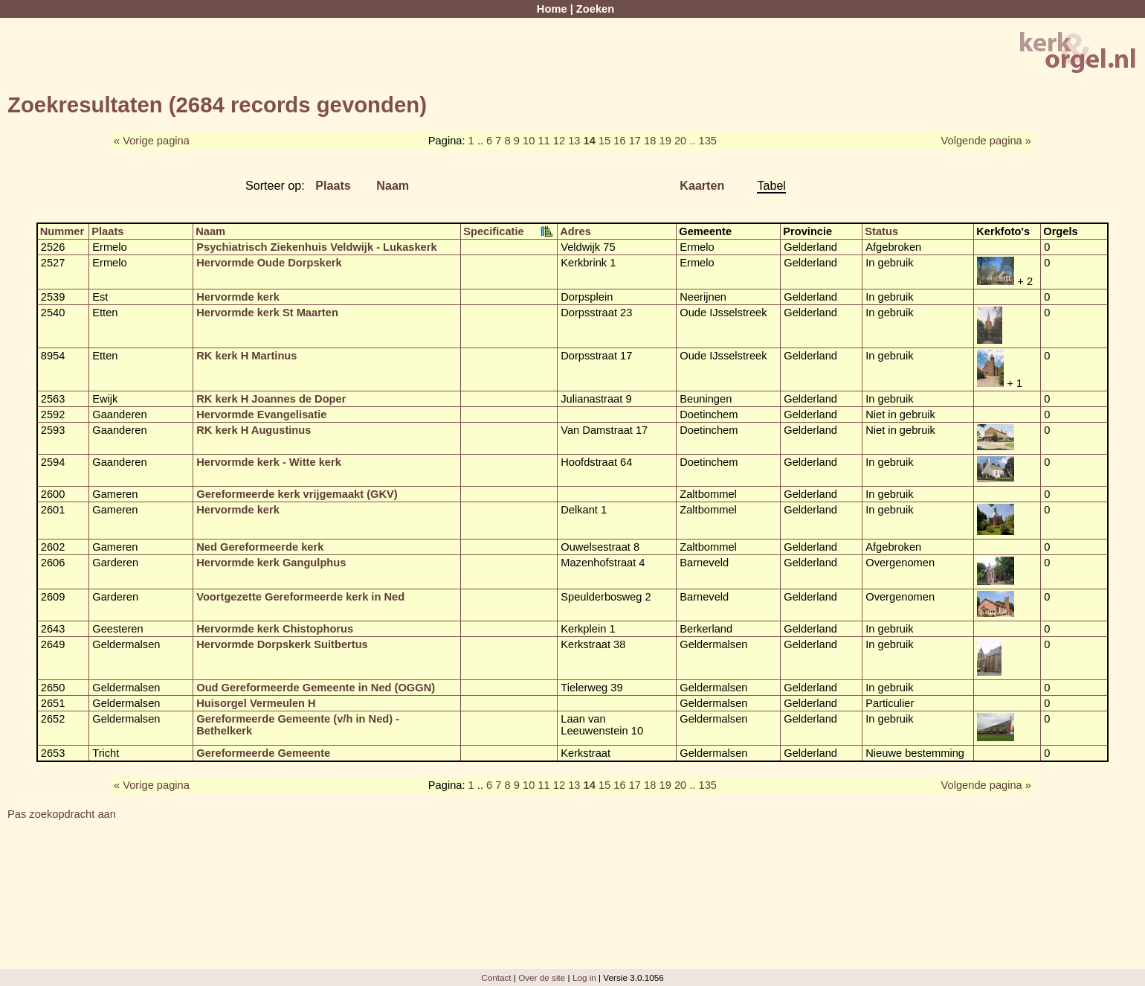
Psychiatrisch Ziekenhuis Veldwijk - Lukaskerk (316, 247)
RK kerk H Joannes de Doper (271, 399)
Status (881, 231)
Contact (496, 977)
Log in (584, 977)
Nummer (62, 231)
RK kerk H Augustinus (253, 430)
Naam (392, 185)
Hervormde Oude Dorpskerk (268, 263)
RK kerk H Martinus (246, 356)
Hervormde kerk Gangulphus (271, 563)
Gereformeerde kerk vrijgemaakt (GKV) (296, 494)
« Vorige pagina (152, 141)
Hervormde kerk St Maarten (267, 312)
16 (619, 141)
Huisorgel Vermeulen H (255, 703)
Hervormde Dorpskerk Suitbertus (282, 644)
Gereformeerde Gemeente (263, 753)
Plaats (333, 185)
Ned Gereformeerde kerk (259, 547)
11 (543, 141)
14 (590, 141)
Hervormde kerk (238, 297)
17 (635, 141)
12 (559, 141)
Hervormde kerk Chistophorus (274, 629)
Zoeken (595, 9)
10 (529, 141)
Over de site (541, 977)
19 (665, 141)
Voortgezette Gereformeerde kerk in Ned (300, 597)
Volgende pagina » (986, 141)
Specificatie (493, 231)
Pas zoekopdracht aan (61, 814)
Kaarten (702, 185)
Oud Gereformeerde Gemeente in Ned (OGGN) (315, 688)
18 (650, 141)
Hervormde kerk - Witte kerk (268, 462)
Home (552, 9)
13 (574, 141)
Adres (575, 231)
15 (604, 141)
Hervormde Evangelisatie (261, 414)
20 (680, 141)
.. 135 (703, 141)
